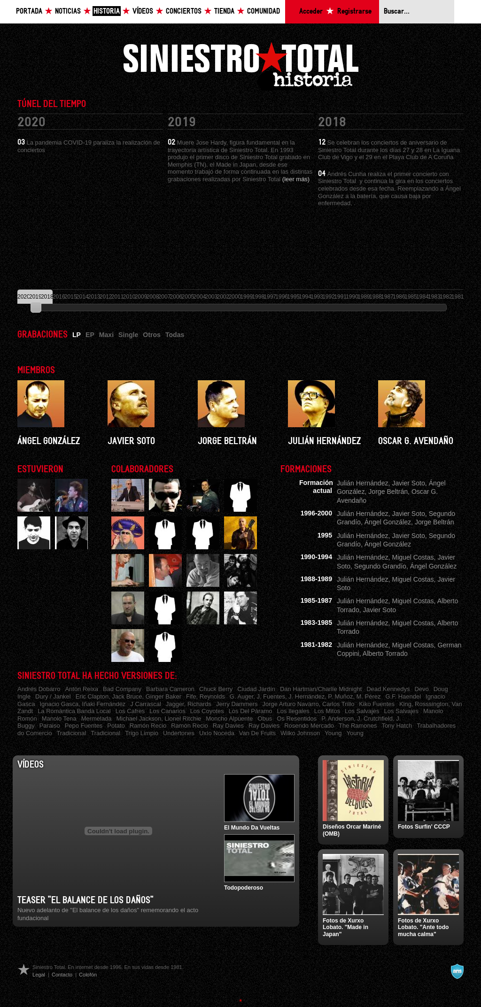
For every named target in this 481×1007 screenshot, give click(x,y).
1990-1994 (316, 557)
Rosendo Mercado (309, 725)
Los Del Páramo (250, 711)
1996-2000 (316, 513)
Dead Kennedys (388, 688)
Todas (174, 334)
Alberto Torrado (385, 653)
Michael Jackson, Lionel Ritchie (159, 718)
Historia (106, 11)
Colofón (88, 974)
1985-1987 (316, 600)
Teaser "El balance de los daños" (85, 900)
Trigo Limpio (141, 733)
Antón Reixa (81, 688)
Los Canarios (167, 711)
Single (128, 334)
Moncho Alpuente (229, 718)
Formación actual (316, 486)
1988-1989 (316, 579)
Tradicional (71, 733)
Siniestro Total (240, 65)
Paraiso (49, 725)
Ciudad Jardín (256, 688)
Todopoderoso (243, 887)
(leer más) (296, 179)
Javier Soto (131, 441)
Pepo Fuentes (84, 725)
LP (76, 334)
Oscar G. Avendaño (415, 441)
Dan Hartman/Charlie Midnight (321, 688)
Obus (264, 718)
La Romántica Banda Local (74, 711)
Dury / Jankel (53, 696)
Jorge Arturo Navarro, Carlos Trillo (309, 703)
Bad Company (122, 688)
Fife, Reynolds (205, 696)
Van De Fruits (257, 733)
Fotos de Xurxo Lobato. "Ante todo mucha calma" (423, 927)
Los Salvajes (362, 711)
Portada (29, 11)
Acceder (311, 11)
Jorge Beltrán (227, 441)
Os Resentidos (297, 718)
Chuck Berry (216, 688)
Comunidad (263, 11)
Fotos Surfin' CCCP (424, 826)
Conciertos (184, 11)
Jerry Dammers (237, 703)
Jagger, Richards (188, 703)
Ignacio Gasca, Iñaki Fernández (82, 703)
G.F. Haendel (403, 696)
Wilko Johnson (300, 733)
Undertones (178, 733)
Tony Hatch (396, 725)
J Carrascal (145, 703)
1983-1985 (316, 622)
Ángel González (48, 441)
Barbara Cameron (170, 688)
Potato (115, 725)
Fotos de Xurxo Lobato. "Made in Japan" (345, 927)
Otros (152, 334)
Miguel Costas (413, 557)
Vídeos (142, 11)
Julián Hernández (324, 441)
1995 (325, 535)
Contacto (62, 974)
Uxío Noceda (216, 733)
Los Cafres (130, 711)
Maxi (106, 334)
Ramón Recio (148, 725)
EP (89, 334)
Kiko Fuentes (377, 703)
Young (333, 733)
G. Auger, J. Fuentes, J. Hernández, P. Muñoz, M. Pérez (305, 696)
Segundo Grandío (380, 566)
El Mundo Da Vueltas (251, 827)
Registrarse (354, 11)
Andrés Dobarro (38, 688)
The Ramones (358, 725)
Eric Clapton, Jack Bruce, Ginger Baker (128, 696)
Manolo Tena (59, 718)
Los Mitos (327, 711)
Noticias (68, 11)
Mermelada (96, 718)
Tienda (224, 11)
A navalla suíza (457, 971)
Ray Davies (228, 725)
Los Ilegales (293, 711)
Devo (421, 688)
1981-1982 (316, 644)
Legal (38, 974)
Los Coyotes (207, 711)
